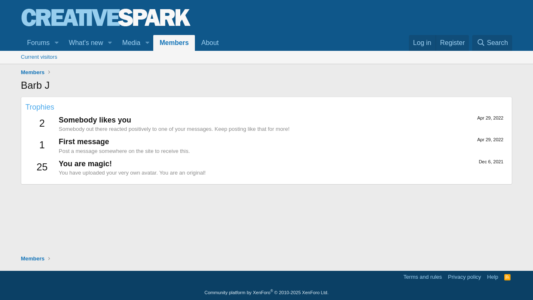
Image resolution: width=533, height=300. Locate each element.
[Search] (492, 43)
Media (131, 42)
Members (174, 42)
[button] (56, 43)
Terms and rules (422, 277)
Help (492, 277)
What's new (86, 42)
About (210, 42)
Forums (38, 42)
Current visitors (39, 57)
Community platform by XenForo (266, 292)
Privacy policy (464, 277)
